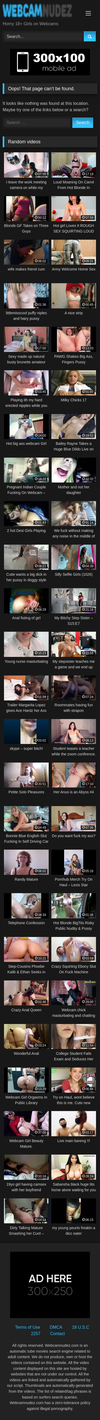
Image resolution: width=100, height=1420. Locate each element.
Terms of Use (27, 1327)
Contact (57, 1333)
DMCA (56, 1327)
